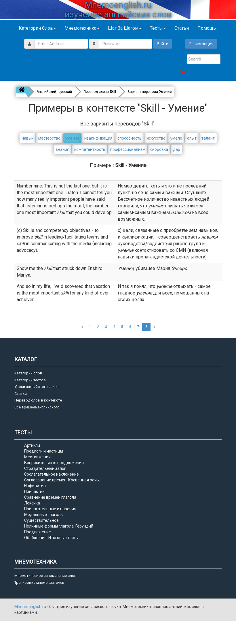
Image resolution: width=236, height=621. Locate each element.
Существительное (41, 520)
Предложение (37, 532)
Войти (162, 44)
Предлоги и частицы (43, 451)
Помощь (206, 28)
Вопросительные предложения (54, 462)
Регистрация (201, 44)
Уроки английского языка (37, 386)
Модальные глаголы (43, 514)
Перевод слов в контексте (38, 400)
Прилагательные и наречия (50, 508)
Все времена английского (37, 407)
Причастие (34, 491)
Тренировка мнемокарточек (39, 582)
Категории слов (37, 28)
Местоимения (37, 457)
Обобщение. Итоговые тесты (51, 537)
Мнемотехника (81, 28)
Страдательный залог (45, 468)
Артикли (32, 445)
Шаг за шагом (124, 28)
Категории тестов (30, 380)
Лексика (32, 503)
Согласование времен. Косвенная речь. (62, 480)
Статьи (181, 28)
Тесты (158, 28)
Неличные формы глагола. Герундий (58, 526)
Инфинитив (35, 485)
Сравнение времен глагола (50, 497)
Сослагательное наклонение (51, 474)
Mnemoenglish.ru (30, 606)
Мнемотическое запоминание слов (45, 575)
